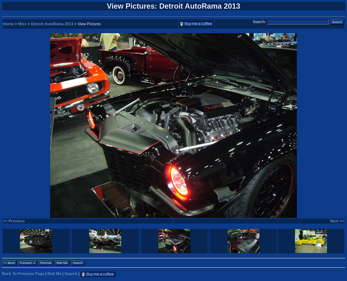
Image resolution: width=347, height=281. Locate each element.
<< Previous (14, 221)
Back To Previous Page (23, 274)
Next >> (337, 221)
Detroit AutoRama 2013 (52, 24)
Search (71, 274)
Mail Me (54, 274)
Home (8, 24)
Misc (22, 24)
